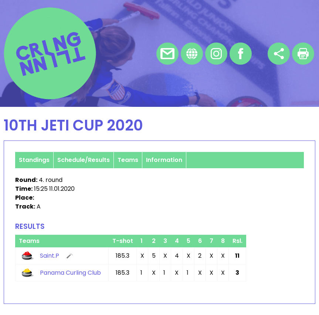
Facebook (241, 54)
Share (279, 54)
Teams (128, 160)
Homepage (192, 54)
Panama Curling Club (70, 272)
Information (164, 160)
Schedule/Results (83, 160)
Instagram (216, 54)
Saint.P (49, 255)
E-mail (167, 54)
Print (303, 54)
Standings (34, 160)
